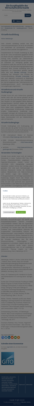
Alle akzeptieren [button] (21, 212)
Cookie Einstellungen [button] (9, 212)
